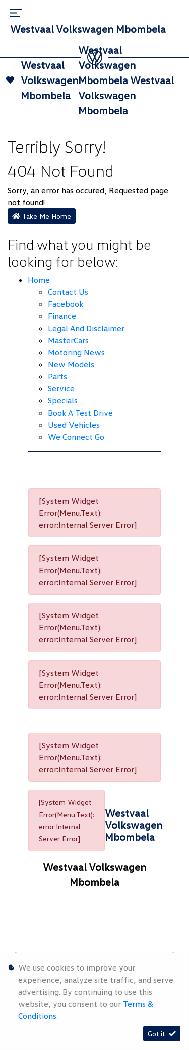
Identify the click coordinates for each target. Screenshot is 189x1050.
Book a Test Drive (80, 413)
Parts (57, 376)
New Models (71, 364)
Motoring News (76, 352)
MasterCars (68, 340)
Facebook (65, 304)
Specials (63, 400)
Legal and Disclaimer (86, 328)
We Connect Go (76, 437)
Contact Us (68, 292)
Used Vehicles (74, 425)
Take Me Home (41, 216)
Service (61, 388)
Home (39, 280)
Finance (62, 316)
